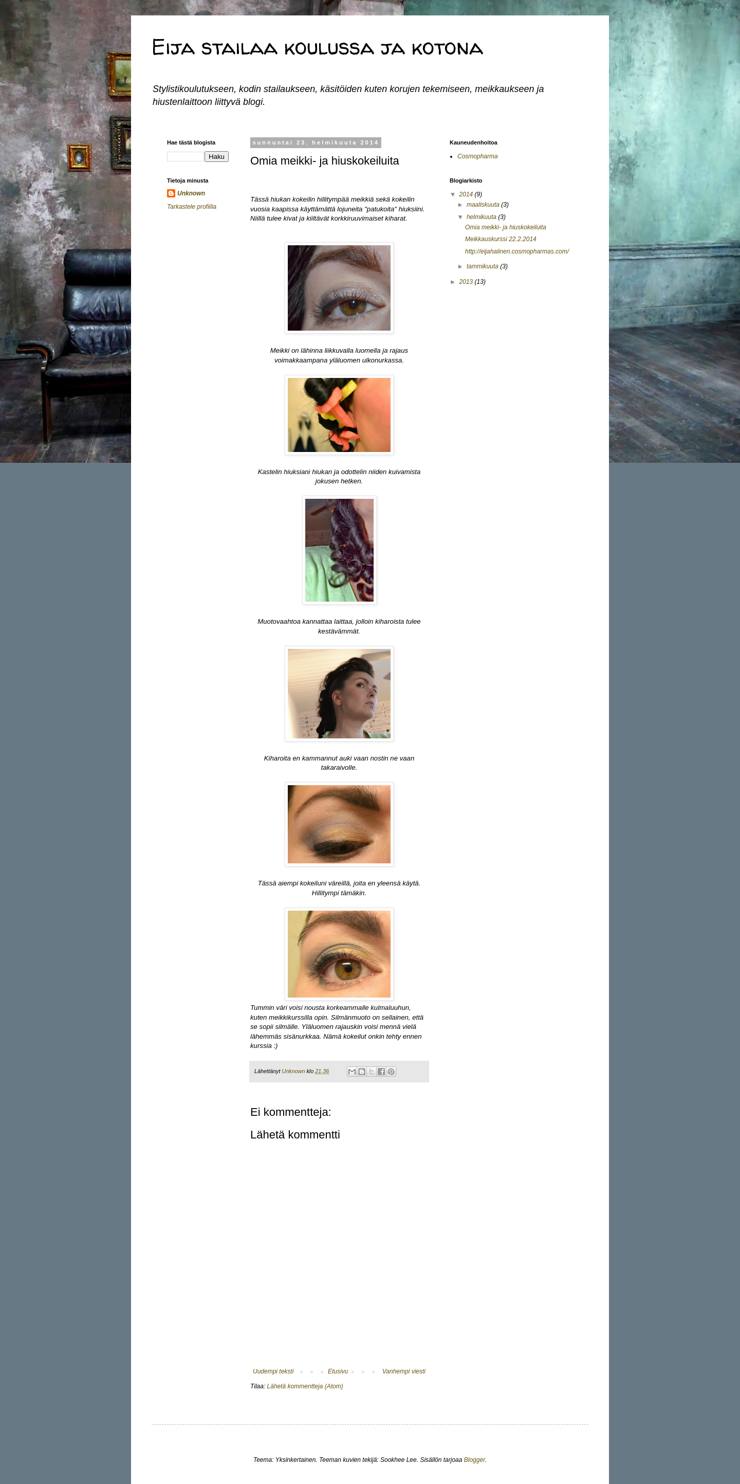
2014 (467, 194)
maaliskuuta (484, 204)
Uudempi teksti (273, 1371)
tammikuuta (483, 266)
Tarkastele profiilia (191, 206)
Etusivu (338, 1371)
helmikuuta (482, 217)
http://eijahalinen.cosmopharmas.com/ (517, 251)
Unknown (191, 193)
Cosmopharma (477, 156)
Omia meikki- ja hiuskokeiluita (505, 227)
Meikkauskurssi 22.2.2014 (500, 239)
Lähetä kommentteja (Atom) (305, 1386)
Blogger (474, 1459)
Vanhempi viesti (403, 1371)
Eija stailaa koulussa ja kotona (317, 46)
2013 (467, 281)
